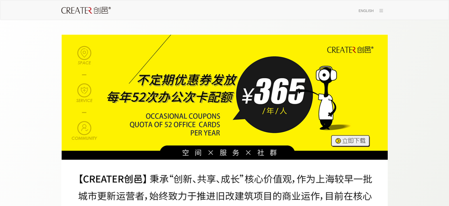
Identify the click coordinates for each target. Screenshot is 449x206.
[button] (381, 10)
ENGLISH (366, 11)
